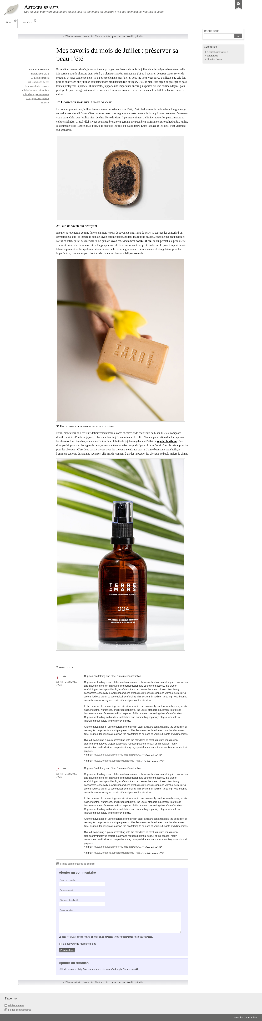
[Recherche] (219, 36)
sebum (45, 98)
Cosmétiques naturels (217, 52)
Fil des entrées (16, 1005)
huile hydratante (29, 90)
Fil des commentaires (19, 1009)
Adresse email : (67, 890)
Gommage (37, 82)
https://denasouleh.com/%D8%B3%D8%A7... (118, 754)
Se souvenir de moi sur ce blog (79, 943)
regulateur (36, 98)
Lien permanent (41, 78)
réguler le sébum (167, 441)
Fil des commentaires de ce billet (77, 863)
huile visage (28, 94)
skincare (45, 102)
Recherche (211, 31)
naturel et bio (144, 240)
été (47, 82)
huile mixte (43, 90)
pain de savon (42, 94)
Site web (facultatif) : (69, 900)
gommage (29, 86)
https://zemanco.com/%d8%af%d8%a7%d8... (118, 760)
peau (28, 98)
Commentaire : (67, 910)
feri (61, 682)
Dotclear (252, 1017)
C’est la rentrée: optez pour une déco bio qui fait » (119, 36)
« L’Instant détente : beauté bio (78, 36)
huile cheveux (42, 86)
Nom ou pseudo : (68, 880)
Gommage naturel (75, 102)
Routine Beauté (214, 59)
